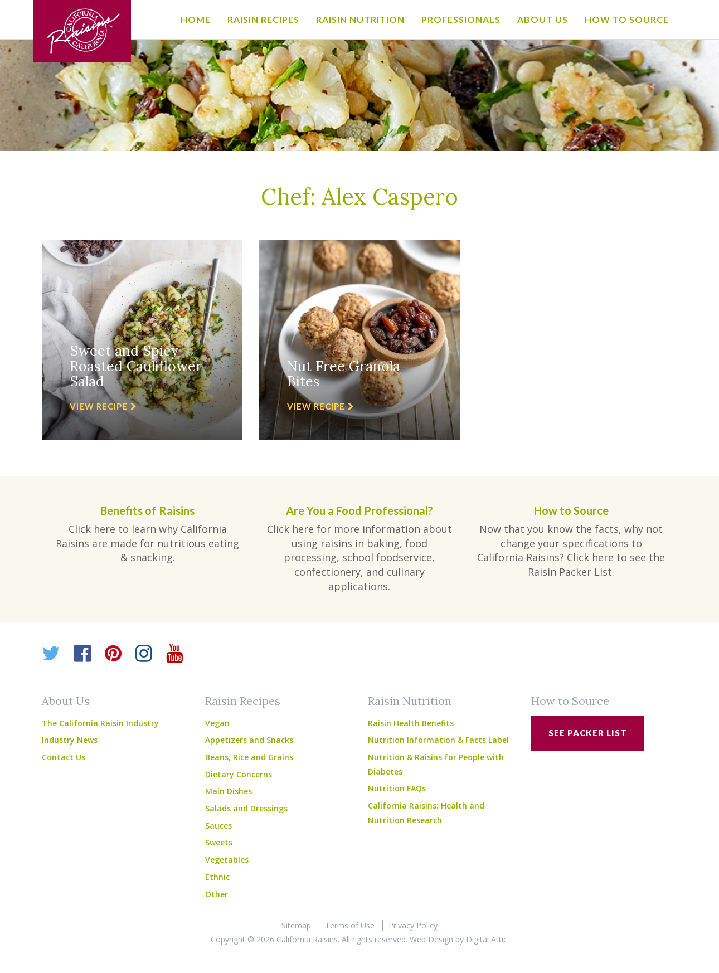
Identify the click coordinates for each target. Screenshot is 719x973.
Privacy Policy (413, 925)
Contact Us (63, 757)
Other (216, 894)
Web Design (431, 939)
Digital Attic (486, 939)
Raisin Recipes (263, 19)
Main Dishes (228, 791)
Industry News (70, 739)
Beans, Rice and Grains (249, 757)
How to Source (627, 19)
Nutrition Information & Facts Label (438, 739)
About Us (542, 19)
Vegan (217, 723)
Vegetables (227, 859)
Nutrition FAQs (397, 788)
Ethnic (217, 877)
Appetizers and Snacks (249, 739)
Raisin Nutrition (360, 19)
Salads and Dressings (246, 808)
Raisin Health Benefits (411, 723)
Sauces (218, 825)
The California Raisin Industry (100, 723)
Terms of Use (350, 925)
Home (196, 19)
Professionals (461, 19)
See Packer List (587, 733)
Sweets (218, 842)
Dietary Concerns (238, 774)
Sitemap (296, 925)
